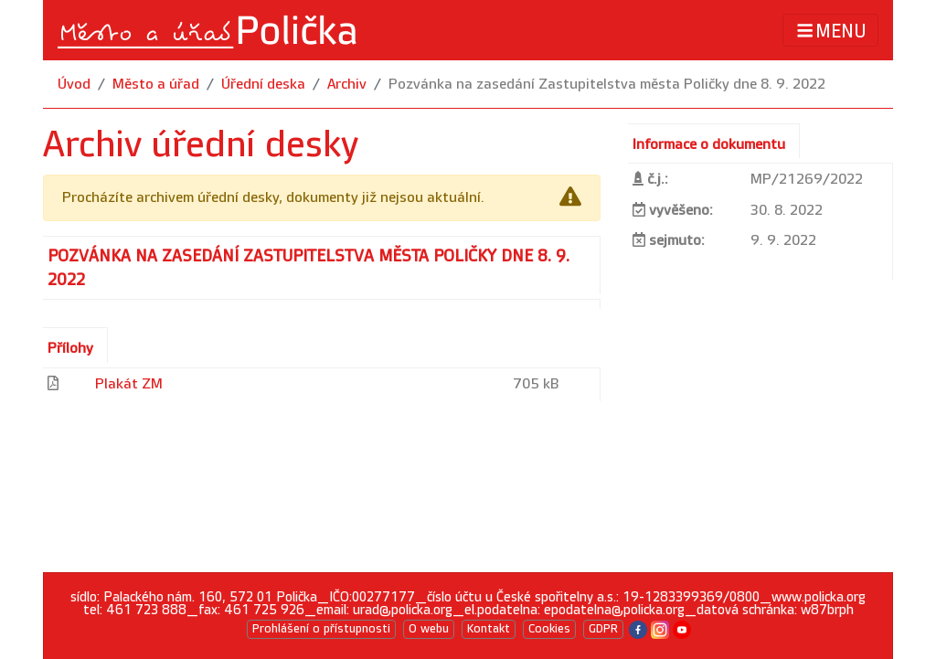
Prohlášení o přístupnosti (321, 629)
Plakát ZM (129, 384)
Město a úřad (155, 84)
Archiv (347, 84)
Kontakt (488, 629)
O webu (429, 629)
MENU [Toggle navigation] (830, 30)
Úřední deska (263, 84)
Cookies (549, 629)
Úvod (74, 84)
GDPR (603, 629)
